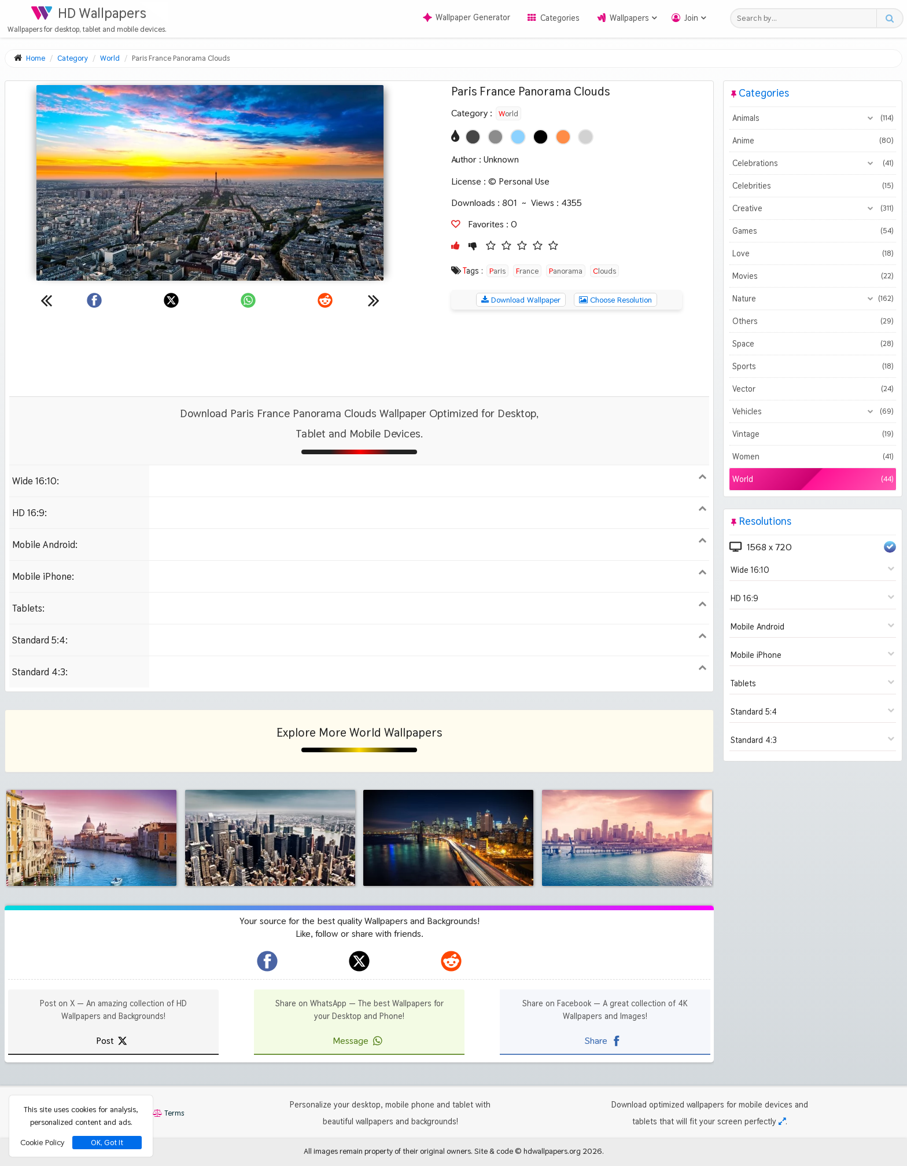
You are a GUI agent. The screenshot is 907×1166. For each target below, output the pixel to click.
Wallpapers (629, 18)
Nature (812, 298)
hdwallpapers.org (552, 1151)
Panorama (565, 271)
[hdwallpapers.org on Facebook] (267, 961)
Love (812, 253)
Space (812, 343)
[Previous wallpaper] (46, 300)
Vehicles (812, 411)
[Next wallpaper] (374, 300)
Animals (812, 118)
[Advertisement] (359, 353)
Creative (812, 208)
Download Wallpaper (521, 300)
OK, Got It (107, 1142)
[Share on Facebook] (94, 300)
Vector (812, 388)
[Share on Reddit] (325, 300)
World (508, 113)
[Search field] (806, 18)
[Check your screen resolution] (782, 1121)
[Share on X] (171, 300)
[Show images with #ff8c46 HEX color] (563, 137)
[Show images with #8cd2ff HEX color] (518, 137)
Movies (812, 276)
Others (812, 321)
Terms (168, 1113)
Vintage (812, 434)
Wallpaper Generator (466, 17)
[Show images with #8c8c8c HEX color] (495, 137)
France (527, 271)
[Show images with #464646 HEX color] (473, 137)
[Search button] (889, 18)
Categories (560, 18)
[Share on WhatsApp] (248, 300)
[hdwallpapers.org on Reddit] (451, 961)
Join (691, 18)
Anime (812, 140)
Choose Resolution (615, 300)
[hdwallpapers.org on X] (359, 961)
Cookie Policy (42, 1142)
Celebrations (812, 163)
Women (812, 456)
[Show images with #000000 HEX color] (540, 137)
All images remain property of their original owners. (388, 1151)
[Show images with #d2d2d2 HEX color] (585, 137)
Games (812, 231)
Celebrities (812, 185)
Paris (497, 271)
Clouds (604, 271)
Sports (812, 366)
